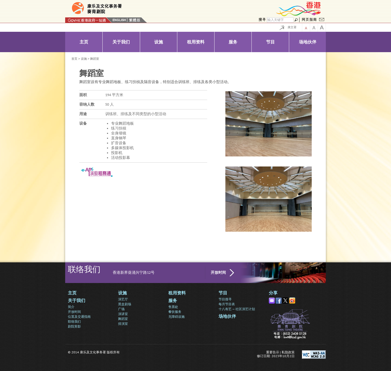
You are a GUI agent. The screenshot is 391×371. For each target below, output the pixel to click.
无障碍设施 (176, 317)
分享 (273, 292)
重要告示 (272, 352)
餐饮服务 (174, 312)
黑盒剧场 (124, 304)
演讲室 (123, 314)
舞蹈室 (123, 319)
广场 (121, 309)
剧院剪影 (74, 326)
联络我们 (74, 321)
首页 (74, 58)
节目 (223, 292)
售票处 (173, 307)
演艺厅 (123, 299)
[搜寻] (280, 20)
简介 (71, 307)
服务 (172, 300)
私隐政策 (288, 352)
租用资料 (177, 292)
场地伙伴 (227, 316)
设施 (84, 58)
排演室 (123, 324)
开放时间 (218, 272)
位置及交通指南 (79, 317)
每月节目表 (227, 304)
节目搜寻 (225, 299)
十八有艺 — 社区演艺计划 (237, 309)
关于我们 (76, 300)
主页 (72, 292)
